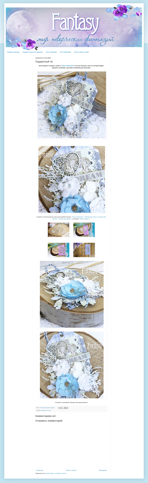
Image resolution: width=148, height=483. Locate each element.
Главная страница (13, 52)
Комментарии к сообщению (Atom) (56, 473)
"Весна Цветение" (77, 217)
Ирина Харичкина (68, 66)
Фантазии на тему (46, 410)
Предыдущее (103, 470)
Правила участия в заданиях (33, 52)
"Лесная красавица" (64, 219)
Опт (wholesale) (65, 52)
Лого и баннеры (51, 52)
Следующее (39, 470)
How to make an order (81, 52)
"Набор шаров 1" (84, 219)
